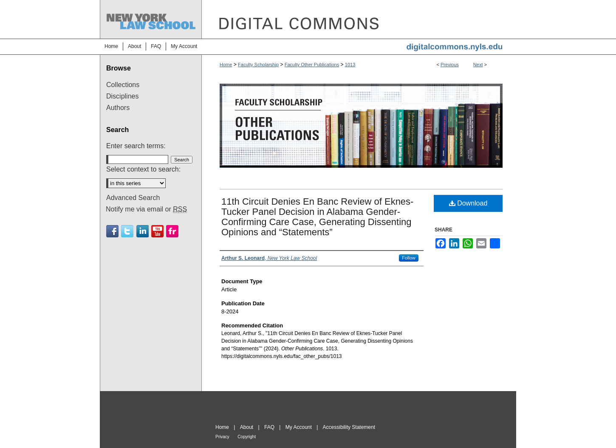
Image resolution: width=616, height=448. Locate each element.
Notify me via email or (146, 209)
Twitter (127, 231)
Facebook (112, 231)
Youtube (157, 231)
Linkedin (142, 231)
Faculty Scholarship (258, 64)
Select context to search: (143, 169)
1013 (350, 64)
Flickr (172, 231)
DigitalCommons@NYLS (359, 19)
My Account (298, 427)
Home (226, 64)
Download (468, 203)
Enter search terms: (136, 145)
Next (478, 64)
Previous (450, 64)
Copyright (246, 436)
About (246, 427)
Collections (122, 84)
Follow (408, 257)
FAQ (269, 427)
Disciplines (122, 96)
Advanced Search (133, 197)
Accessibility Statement (349, 427)
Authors (118, 107)
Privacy (222, 436)
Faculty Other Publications (312, 64)
